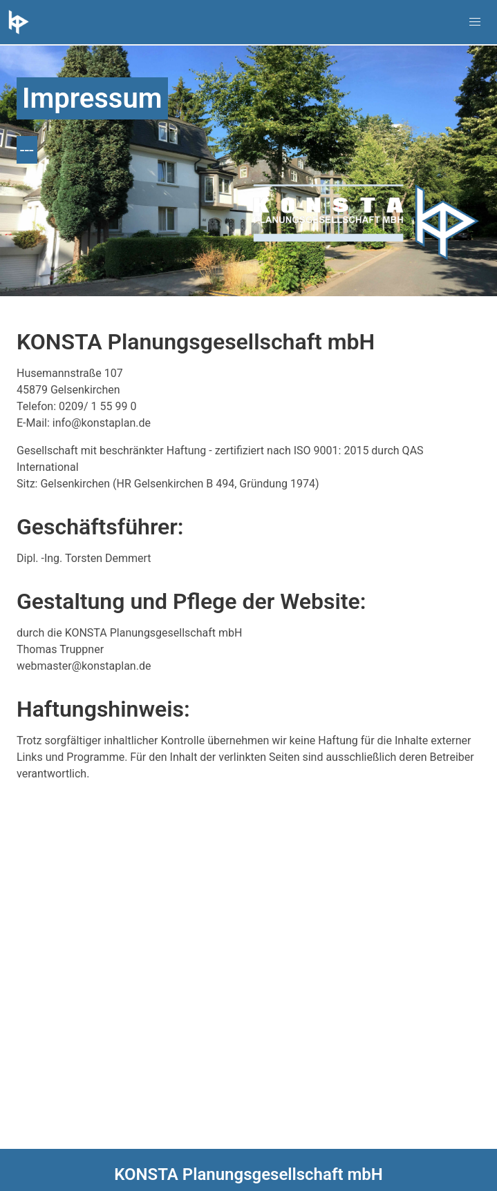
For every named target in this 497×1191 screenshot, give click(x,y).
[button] (475, 22)
